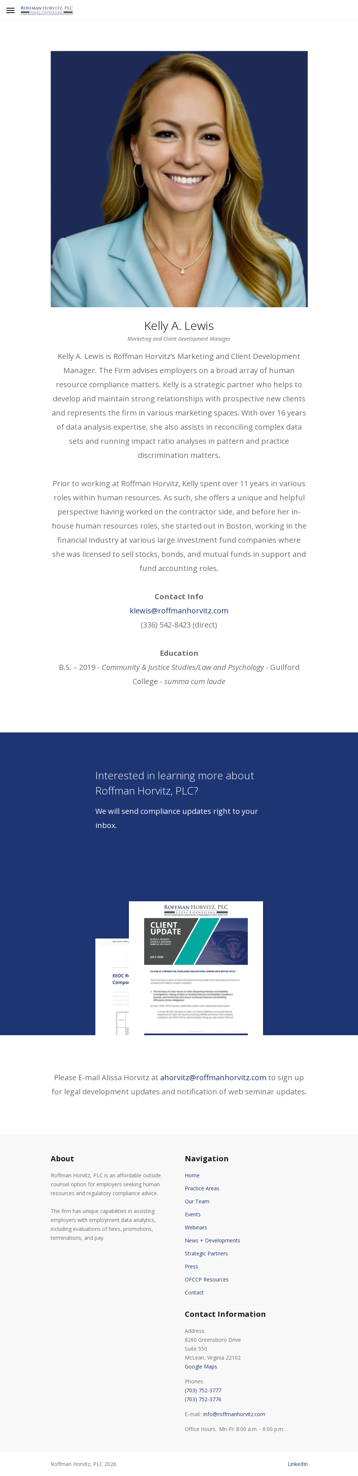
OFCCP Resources (207, 1279)
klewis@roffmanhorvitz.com (179, 611)
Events (193, 1214)
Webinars (196, 1227)
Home (192, 1175)
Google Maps (201, 1366)
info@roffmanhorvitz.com (234, 1414)
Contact (194, 1292)
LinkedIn (298, 1463)
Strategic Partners (206, 1253)
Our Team (197, 1201)
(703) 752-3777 (203, 1390)
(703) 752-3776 (203, 1399)
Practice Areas (202, 1188)
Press (191, 1266)
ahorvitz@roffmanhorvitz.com (213, 1077)
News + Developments (212, 1240)
